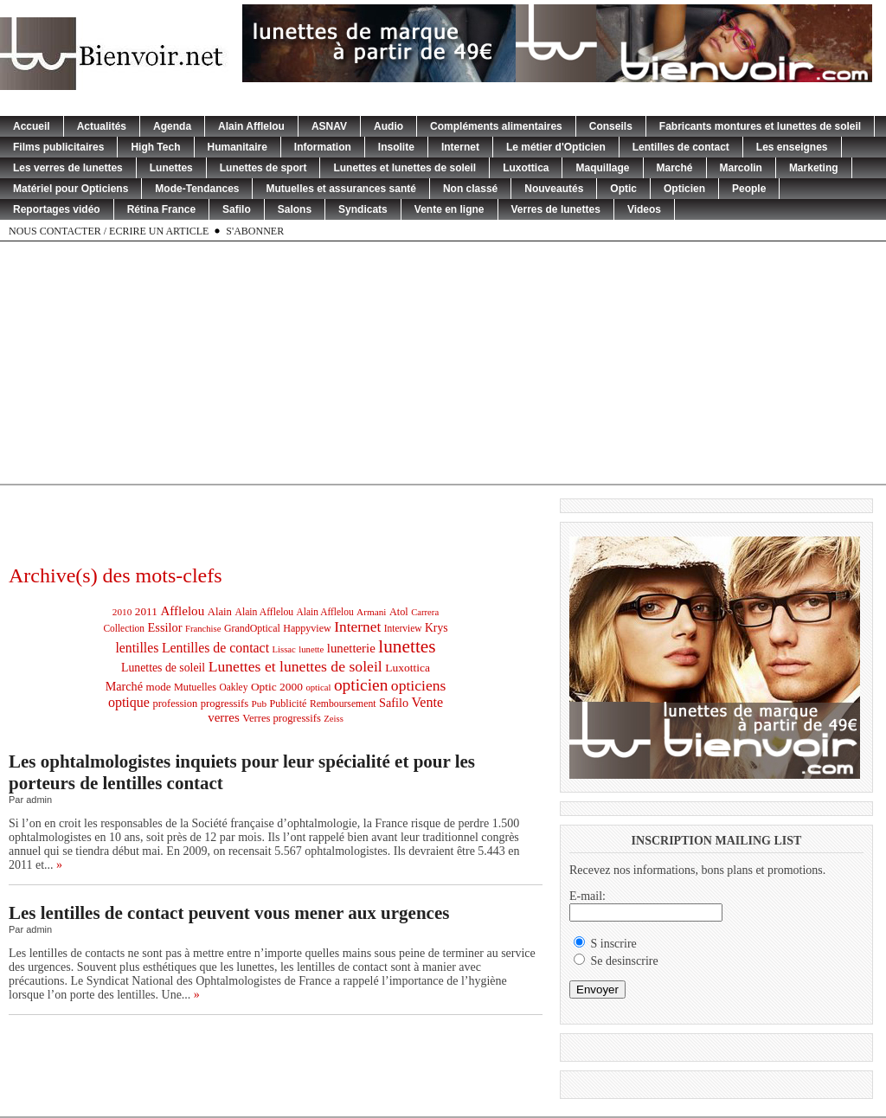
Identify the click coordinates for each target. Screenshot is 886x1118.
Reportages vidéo (56, 209)
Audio (388, 126)
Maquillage (602, 168)
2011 (146, 611)
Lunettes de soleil (163, 667)
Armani (371, 612)
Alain (220, 612)
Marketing (813, 168)
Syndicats (363, 209)
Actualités (101, 126)
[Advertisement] (443, 362)
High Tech (155, 147)
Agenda (172, 126)
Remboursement (343, 704)
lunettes (406, 646)
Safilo (236, 209)
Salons (294, 209)
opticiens (418, 685)
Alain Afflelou (251, 126)
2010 (122, 612)
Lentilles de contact (680, 147)
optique (129, 702)
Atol (398, 612)
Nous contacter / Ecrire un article (109, 231)
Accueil (31, 126)
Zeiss (333, 718)
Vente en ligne (449, 209)
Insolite (396, 147)
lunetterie (351, 648)
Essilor (165, 627)
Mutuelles (195, 687)
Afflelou (182, 611)
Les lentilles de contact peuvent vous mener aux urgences (229, 913)
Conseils (610, 126)
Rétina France (161, 209)
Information (322, 147)
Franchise (203, 628)
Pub (259, 703)
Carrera (425, 612)
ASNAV (329, 126)
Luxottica (526, 168)
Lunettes (171, 168)
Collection (123, 628)
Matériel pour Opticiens (70, 189)
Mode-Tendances (197, 189)
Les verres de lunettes (68, 168)
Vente (428, 702)
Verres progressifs (281, 718)
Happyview (307, 628)
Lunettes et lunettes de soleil (404, 168)
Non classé (470, 189)
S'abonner (255, 231)
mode (158, 686)
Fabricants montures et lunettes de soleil (760, 126)
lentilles (136, 647)
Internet (460, 147)
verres (224, 717)
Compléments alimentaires (496, 126)
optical (318, 687)
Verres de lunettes (555, 209)
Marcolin (741, 168)
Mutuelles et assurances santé (340, 189)
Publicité (288, 703)
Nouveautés (553, 189)
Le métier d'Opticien (556, 147)
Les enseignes (792, 147)
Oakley (233, 687)
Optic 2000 (277, 686)
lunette (311, 649)
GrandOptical (252, 628)
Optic (623, 189)
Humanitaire (237, 147)
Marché (675, 168)
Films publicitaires (58, 147)
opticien (361, 685)
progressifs (224, 703)
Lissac (284, 649)
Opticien (684, 189)
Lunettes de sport (263, 168)
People (749, 189)
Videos (644, 209)
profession (174, 703)
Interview (403, 628)
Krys (436, 627)
